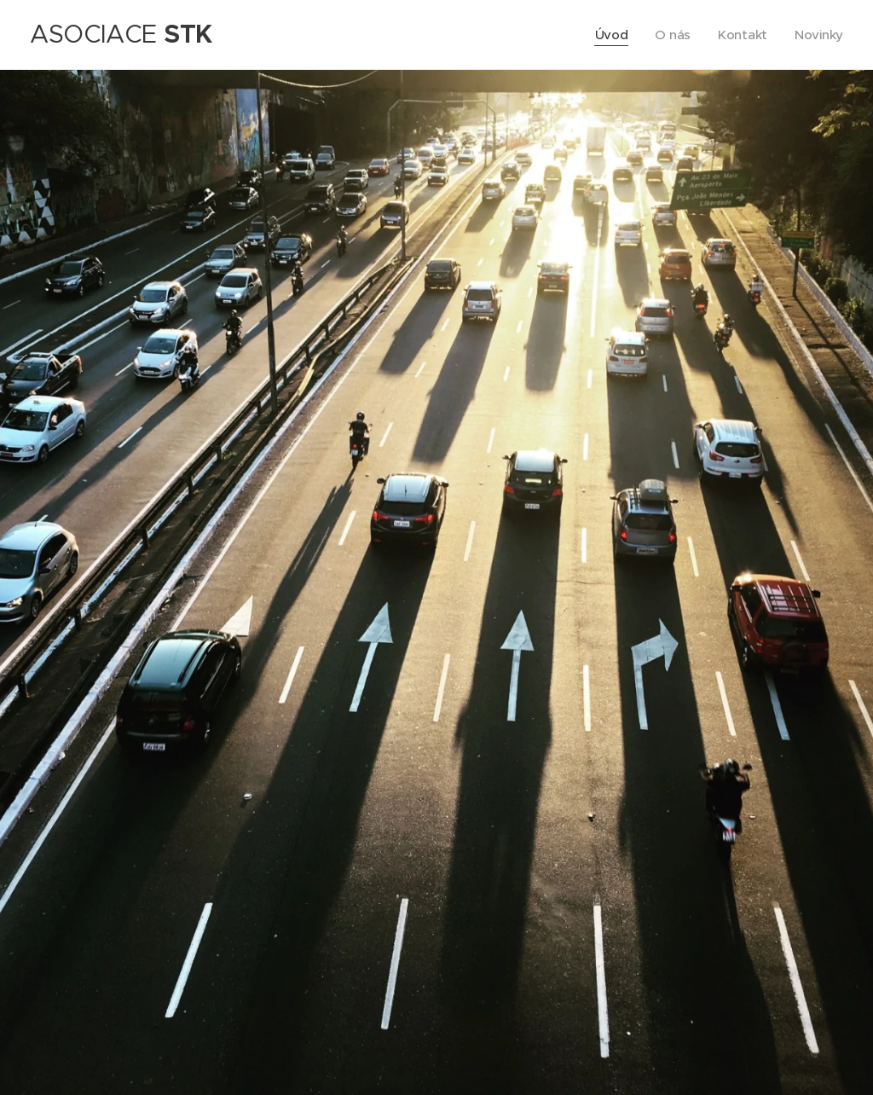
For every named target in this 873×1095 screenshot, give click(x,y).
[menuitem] (611, 35)
